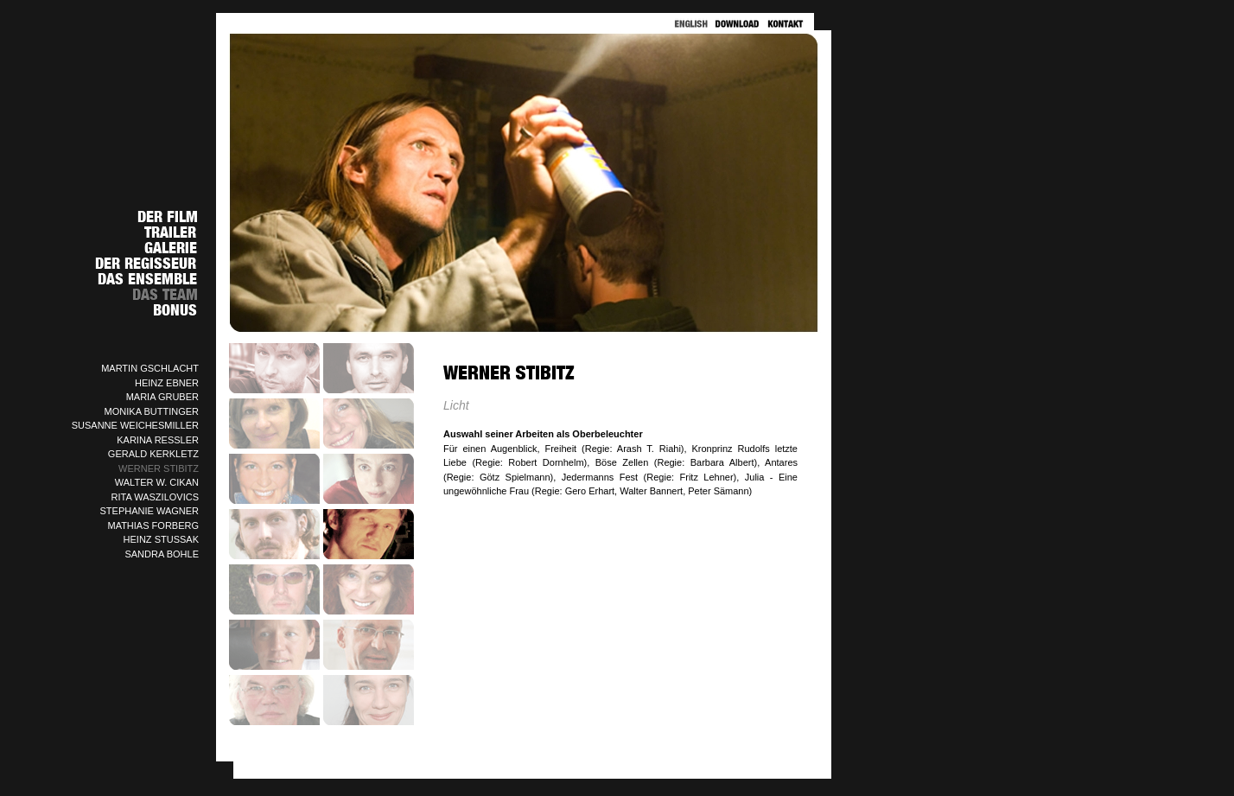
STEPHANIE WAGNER (150, 511)
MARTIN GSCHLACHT (150, 368)
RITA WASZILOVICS (155, 497)
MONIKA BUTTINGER (152, 411)
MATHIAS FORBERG (153, 525)
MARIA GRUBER (162, 397)
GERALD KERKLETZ (153, 454)
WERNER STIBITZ (158, 468)
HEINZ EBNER (167, 383)
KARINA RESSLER (158, 440)
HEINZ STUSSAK (161, 539)
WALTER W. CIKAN (157, 482)
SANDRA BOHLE (161, 554)
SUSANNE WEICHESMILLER (135, 425)
